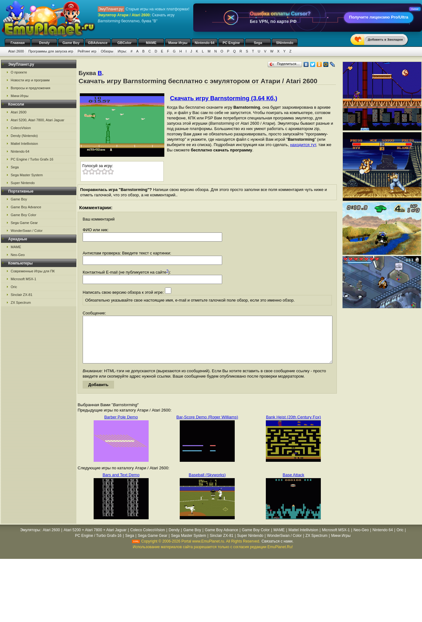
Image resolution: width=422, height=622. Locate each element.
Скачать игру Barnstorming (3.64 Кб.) (223, 98)
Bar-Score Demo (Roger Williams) (207, 426)
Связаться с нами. (277, 550)
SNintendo (284, 43)
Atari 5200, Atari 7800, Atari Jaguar (37, 120)
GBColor (124, 43)
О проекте (19, 72)
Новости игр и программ (30, 80)
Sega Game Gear (24, 223)
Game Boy (71, 43)
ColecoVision (21, 128)
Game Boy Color (23, 215)
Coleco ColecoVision (147, 539)
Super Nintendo (23, 183)
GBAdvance (97, 43)
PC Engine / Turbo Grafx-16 (32, 159)
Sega (258, 43)
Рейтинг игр (87, 51)
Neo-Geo (18, 255)
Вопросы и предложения (30, 88)
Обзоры (107, 51)
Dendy (44, 43)
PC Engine (231, 43)
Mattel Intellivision (24, 143)
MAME (151, 43)
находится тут (303, 144)
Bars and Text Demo (121, 484)
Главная (18, 43)
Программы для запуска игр (50, 51)
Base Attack (293, 484)
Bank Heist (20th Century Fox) (293, 426)
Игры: (122, 51)
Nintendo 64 (205, 43)
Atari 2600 (16, 51)
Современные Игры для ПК (33, 271)
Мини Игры (178, 43)
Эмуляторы (30, 539)
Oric (14, 287)
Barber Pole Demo (121, 426)
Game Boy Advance (26, 207)
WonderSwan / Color (26, 230)
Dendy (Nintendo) (24, 136)
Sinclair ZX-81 (21, 295)
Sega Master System (27, 175)
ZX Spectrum (21, 302)
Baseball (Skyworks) (207, 484)
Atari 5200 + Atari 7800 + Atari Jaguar (95, 539)
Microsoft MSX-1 (23, 279)
